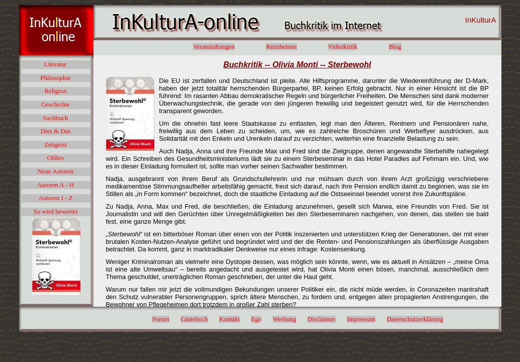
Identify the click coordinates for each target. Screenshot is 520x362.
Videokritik (342, 46)
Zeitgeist (55, 144)
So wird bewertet (55, 211)
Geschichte (55, 104)
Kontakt (229, 319)
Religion (55, 91)
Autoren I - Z (56, 198)
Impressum (361, 319)
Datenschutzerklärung (415, 319)
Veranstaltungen (213, 46)
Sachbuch (55, 118)
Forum (160, 319)
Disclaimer (321, 319)
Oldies (55, 157)
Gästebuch (194, 319)
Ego (256, 319)
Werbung (284, 319)
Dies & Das (56, 131)
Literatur (55, 64)
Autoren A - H (55, 185)
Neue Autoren (55, 171)
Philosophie (55, 77)
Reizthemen (281, 46)
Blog (395, 46)
